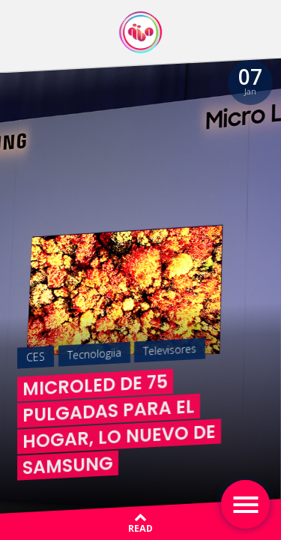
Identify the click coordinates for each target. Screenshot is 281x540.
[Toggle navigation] (245, 504)
